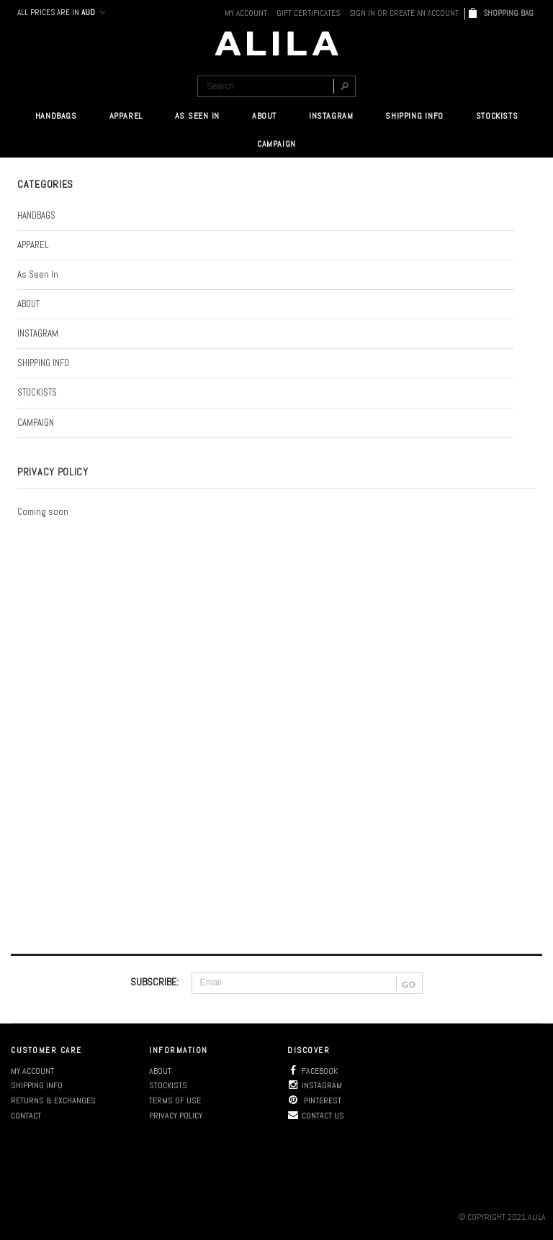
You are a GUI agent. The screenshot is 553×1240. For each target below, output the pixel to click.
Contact (26, 1115)
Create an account (424, 13)
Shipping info (37, 1085)
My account (32, 1071)
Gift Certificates (308, 13)
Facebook (312, 1071)
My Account (246, 13)
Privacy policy (175, 1115)
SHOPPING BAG (509, 13)
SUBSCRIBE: (154, 981)
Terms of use (175, 1100)
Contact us (315, 1115)
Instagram (314, 1085)
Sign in (362, 13)
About (160, 1071)
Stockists (168, 1085)
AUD (92, 12)
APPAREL (126, 116)
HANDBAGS (56, 116)
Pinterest (314, 1100)
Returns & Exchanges (53, 1100)
